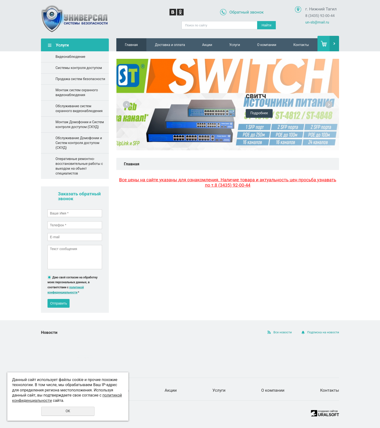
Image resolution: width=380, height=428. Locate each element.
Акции (207, 45)
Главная (131, 45)
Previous (126, 104)
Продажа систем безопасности (80, 79)
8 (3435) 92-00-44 (320, 16)
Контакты (301, 45)
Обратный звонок (246, 12)
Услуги (234, 45)
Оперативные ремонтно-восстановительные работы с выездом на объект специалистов (79, 166)
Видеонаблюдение (70, 57)
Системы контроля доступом (78, 68)
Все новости (282, 332)
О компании (266, 45)
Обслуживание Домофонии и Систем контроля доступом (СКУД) (78, 143)
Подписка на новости (323, 332)
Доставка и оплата (170, 45)
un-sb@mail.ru (317, 22)
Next (328, 104)
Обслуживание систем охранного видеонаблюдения (79, 108)
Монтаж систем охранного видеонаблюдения (76, 92)
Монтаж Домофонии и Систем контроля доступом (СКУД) (79, 124)
